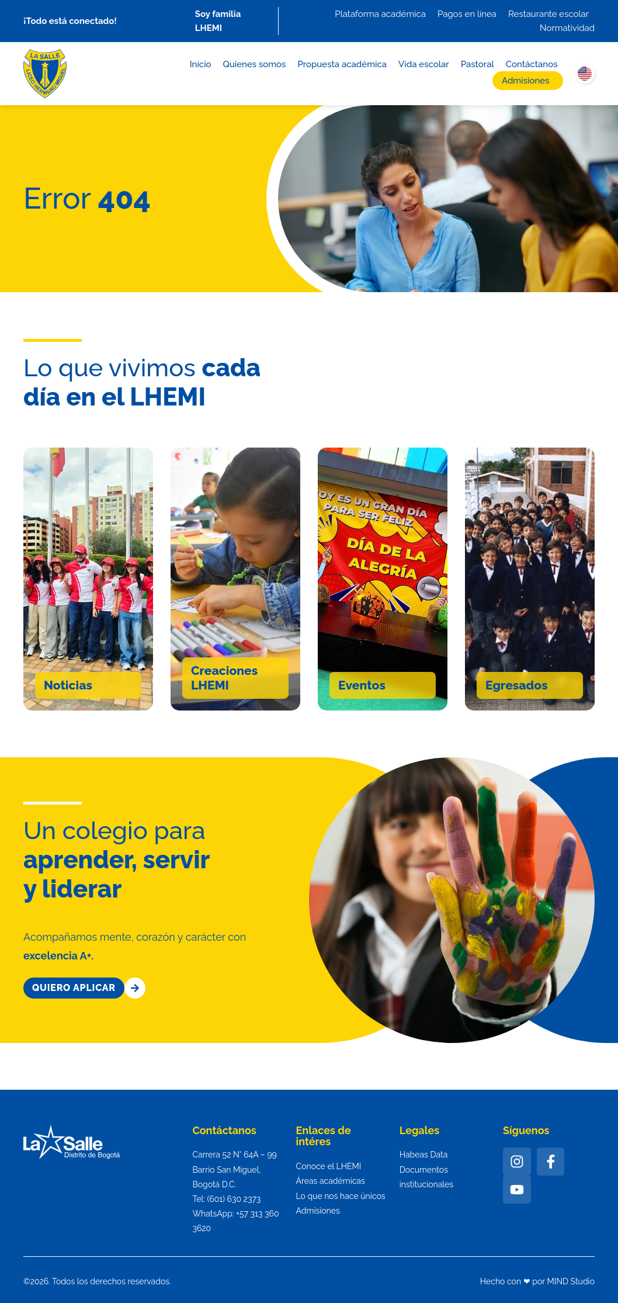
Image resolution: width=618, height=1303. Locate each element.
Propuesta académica (342, 64)
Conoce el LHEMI (329, 1166)
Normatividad (567, 28)
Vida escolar (423, 64)
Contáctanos (532, 64)
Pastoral (477, 64)
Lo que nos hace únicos (341, 1196)
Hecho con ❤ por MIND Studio (537, 1281)
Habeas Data (424, 1154)
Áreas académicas (330, 1181)
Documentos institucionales (426, 1177)
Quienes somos (254, 64)
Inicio (200, 64)
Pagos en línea (467, 14)
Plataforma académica (380, 14)
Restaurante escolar (548, 14)
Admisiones (525, 80)
